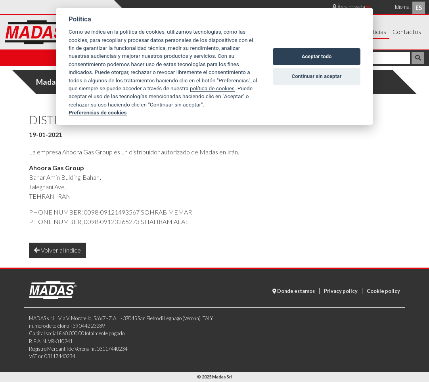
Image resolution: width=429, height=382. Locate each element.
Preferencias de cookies (98, 112)
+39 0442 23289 (87, 326)
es (419, 7)
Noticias (375, 31)
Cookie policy (383, 291)
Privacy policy (341, 291)
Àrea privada (351, 7)
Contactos (407, 31)
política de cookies (212, 88)
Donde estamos (293, 291)
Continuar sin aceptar (317, 76)
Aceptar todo (317, 56)
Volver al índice (57, 250)
